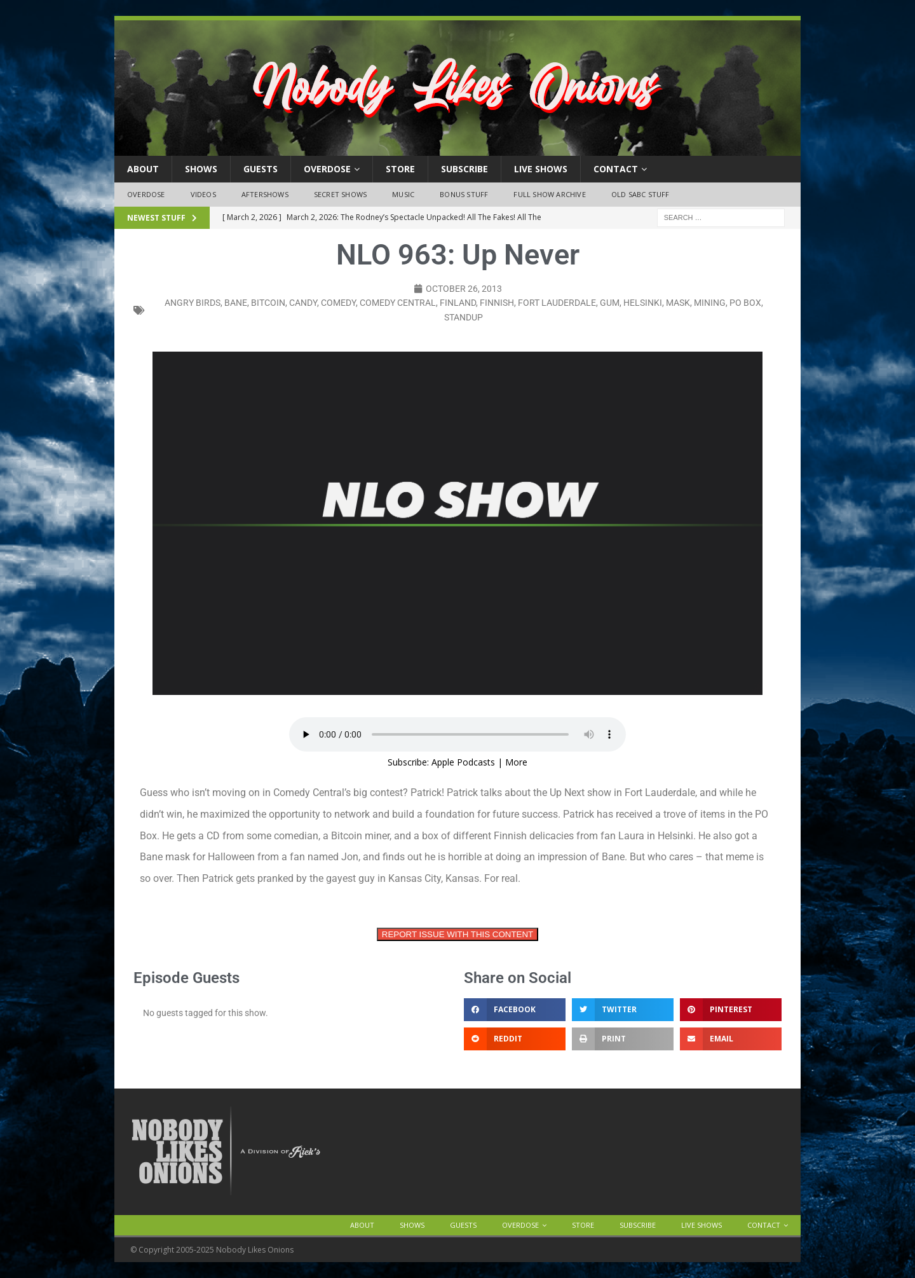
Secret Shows (340, 194)
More (516, 762)
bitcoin (268, 303)
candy (303, 303)
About (143, 169)
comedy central (398, 303)
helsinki (642, 303)
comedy (338, 303)
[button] (515, 1009)
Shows (201, 169)
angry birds (192, 303)
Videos (203, 194)
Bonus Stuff (464, 194)
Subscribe (464, 169)
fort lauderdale (557, 303)
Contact (615, 169)
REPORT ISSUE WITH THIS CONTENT (457, 934)
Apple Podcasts (463, 762)
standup (463, 317)
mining (710, 303)
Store (400, 169)
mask (678, 303)
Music (403, 194)
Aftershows (264, 194)
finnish (497, 303)
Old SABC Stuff (640, 194)
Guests (260, 169)
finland (458, 303)
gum (610, 303)
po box (745, 303)
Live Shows (540, 169)
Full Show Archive (549, 194)
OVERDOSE (327, 169)
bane (235, 303)
